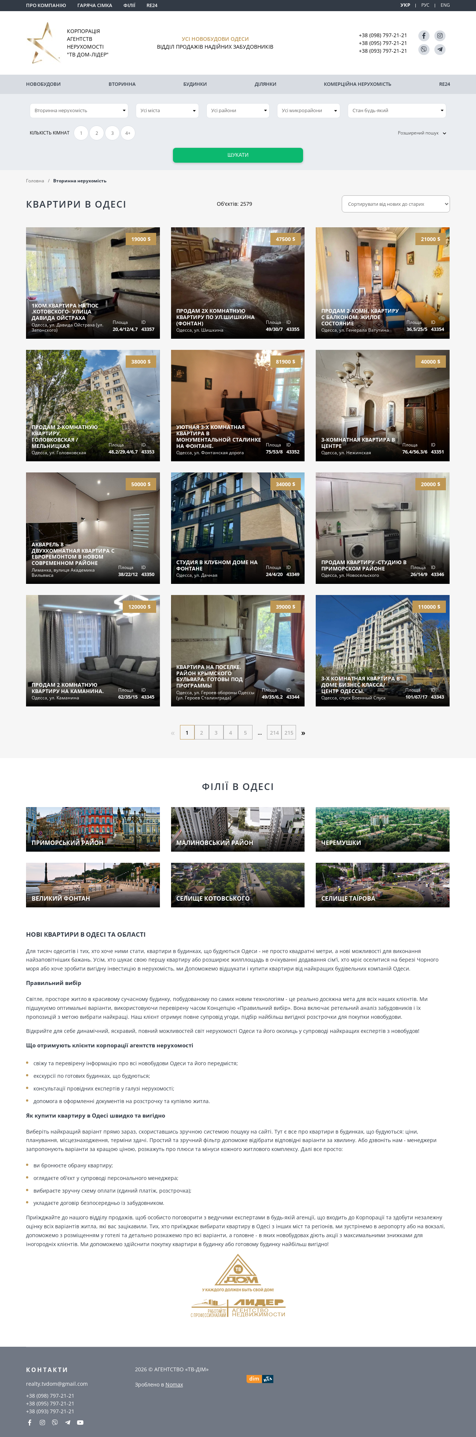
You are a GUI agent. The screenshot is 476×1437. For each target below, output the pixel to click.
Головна (35, 179)
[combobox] (167, 109)
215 (290, 731)
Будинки (195, 83)
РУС (424, 5)
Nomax (174, 1384)
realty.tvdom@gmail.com (57, 1383)
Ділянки (265, 83)
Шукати (238, 154)
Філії (129, 5)
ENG (445, 5)
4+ (128, 132)
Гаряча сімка (94, 5)
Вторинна (122, 83)
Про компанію (46, 5)
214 (275, 731)
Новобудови (43, 83)
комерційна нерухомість (357, 83)
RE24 (152, 5)
